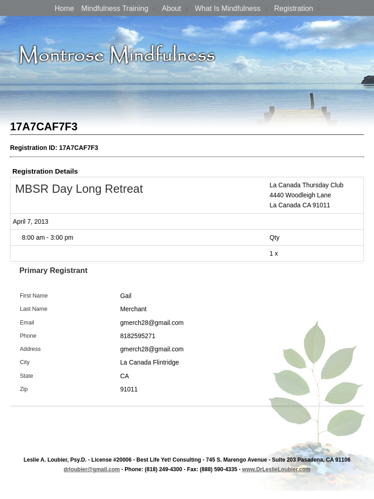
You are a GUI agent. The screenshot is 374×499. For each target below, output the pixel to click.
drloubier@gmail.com (92, 469)
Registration (297, 10)
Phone (28, 336)
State (26, 376)
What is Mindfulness (231, 10)
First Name (33, 296)
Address (30, 349)
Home (64, 8)
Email (27, 322)
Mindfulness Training (118, 10)
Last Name (33, 309)
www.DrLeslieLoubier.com (276, 469)
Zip (23, 389)
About (175, 10)
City (25, 362)
